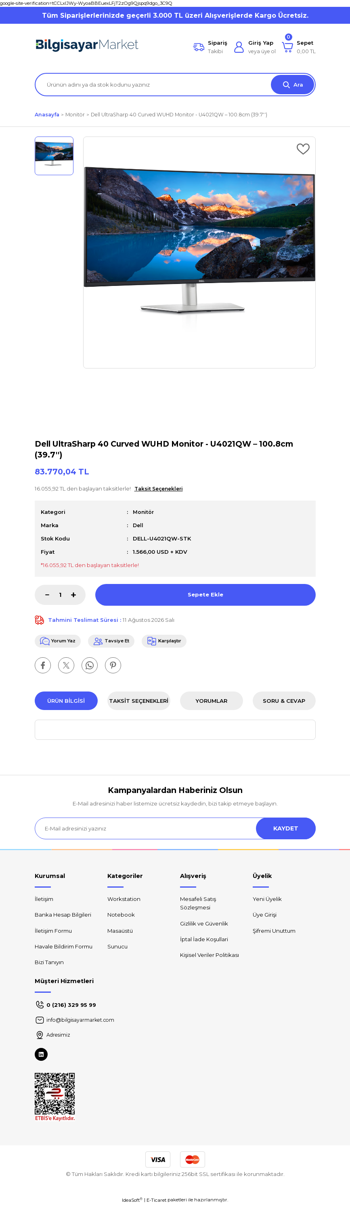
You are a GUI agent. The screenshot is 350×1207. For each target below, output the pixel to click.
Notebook (121, 916)
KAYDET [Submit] (285, 829)
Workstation (123, 900)
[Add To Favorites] (303, 149)
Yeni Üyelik (267, 900)
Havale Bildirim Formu (63, 947)
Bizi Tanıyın (49, 964)
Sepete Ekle (205, 594)
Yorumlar (211, 702)
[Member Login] (254, 47)
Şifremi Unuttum (274, 932)
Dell (138, 525)
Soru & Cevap (284, 702)
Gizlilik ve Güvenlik (204, 924)
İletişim (44, 900)
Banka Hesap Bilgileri (63, 916)
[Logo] (87, 47)
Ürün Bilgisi (66, 702)
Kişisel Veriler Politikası (209, 956)
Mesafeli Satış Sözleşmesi (198, 904)
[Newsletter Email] (175, 830)
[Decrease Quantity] (42, 595)
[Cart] (299, 47)
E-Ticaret (156, 1201)
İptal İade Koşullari (204, 940)
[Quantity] (60, 595)
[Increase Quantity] (78, 595)
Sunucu (117, 947)
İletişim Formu (53, 932)
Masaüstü (120, 932)
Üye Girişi (265, 916)
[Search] (175, 84)
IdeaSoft (132, 1201)
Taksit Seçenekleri (138, 702)
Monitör (144, 512)
